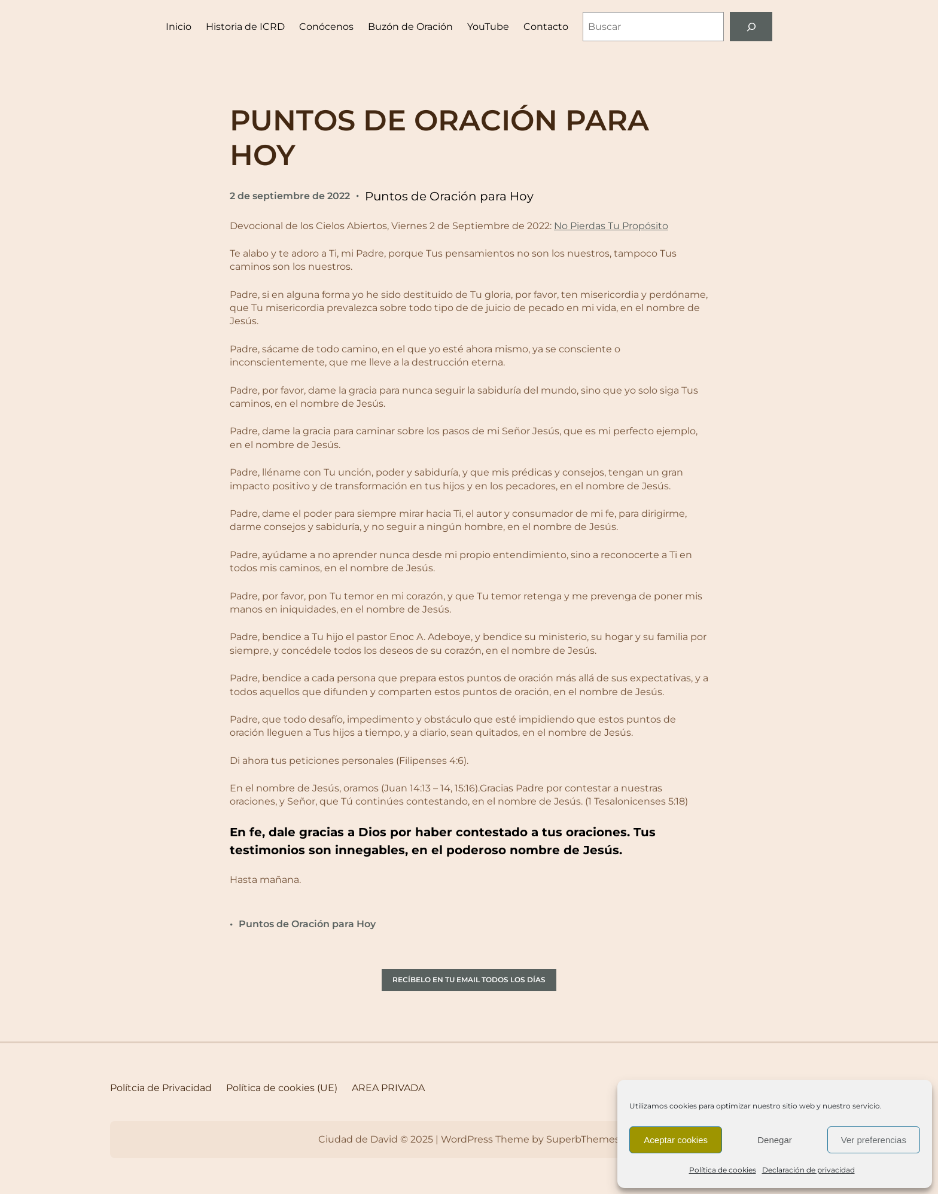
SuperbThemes (583, 1139)
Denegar (774, 1140)
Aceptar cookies (676, 1140)
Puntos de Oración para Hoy (449, 196)
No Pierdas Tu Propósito (611, 226)
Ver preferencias (873, 1140)
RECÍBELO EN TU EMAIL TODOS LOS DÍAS (469, 979)
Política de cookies (722, 1169)
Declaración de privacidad (808, 1169)
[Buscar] (751, 26)
